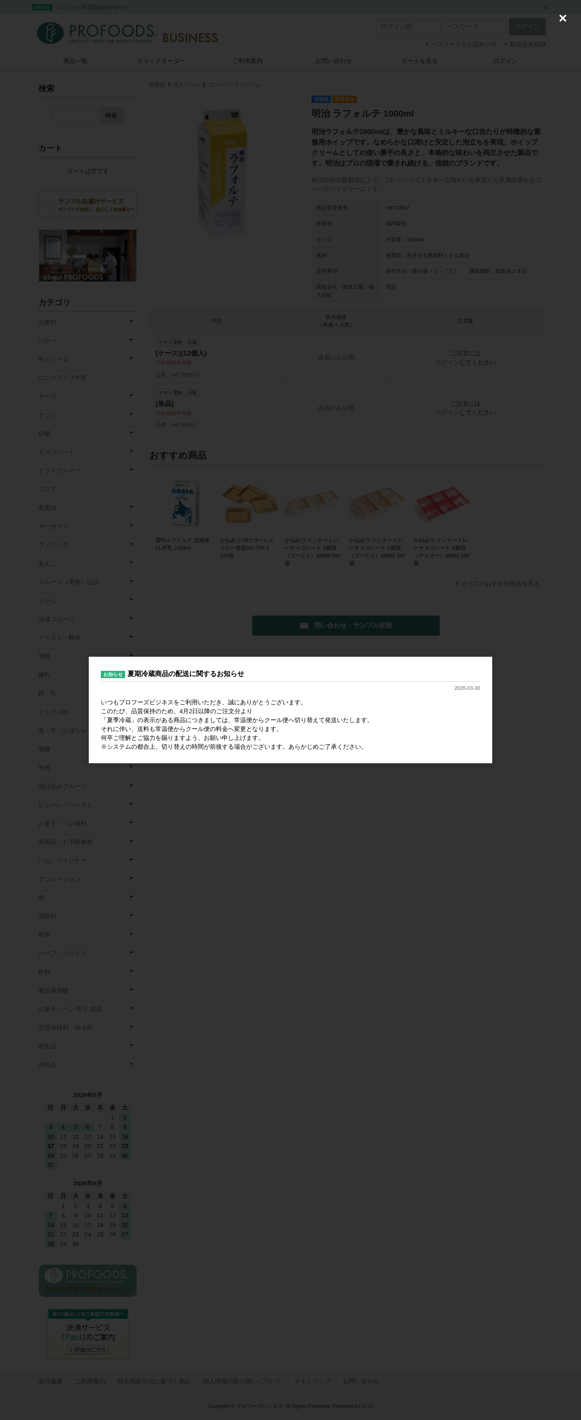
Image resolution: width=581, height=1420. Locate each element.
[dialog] (290, 710)
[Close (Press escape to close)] (563, 18)
